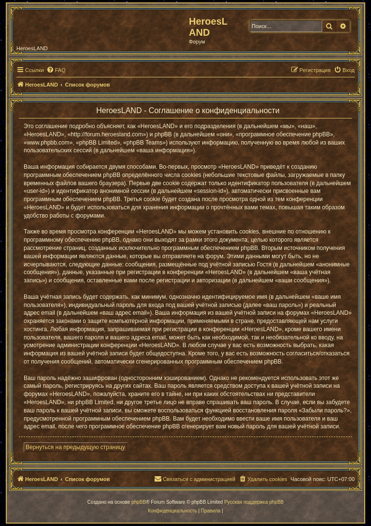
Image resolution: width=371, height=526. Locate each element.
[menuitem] (56, 70)
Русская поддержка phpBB (254, 502)
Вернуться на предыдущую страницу (75, 447)
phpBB (138, 502)
